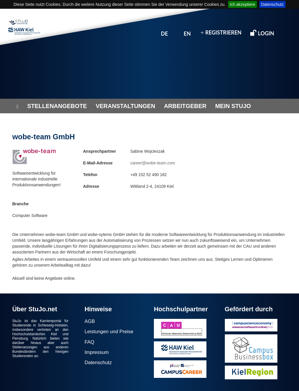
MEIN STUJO (233, 106)
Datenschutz (272, 4)
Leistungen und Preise (109, 331)
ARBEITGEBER (185, 106)
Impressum (97, 352)
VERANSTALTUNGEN (125, 106)
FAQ (90, 342)
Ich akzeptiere (242, 4)
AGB (90, 321)
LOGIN (262, 33)
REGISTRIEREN (220, 32)
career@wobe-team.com (152, 163)
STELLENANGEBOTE (57, 106)
